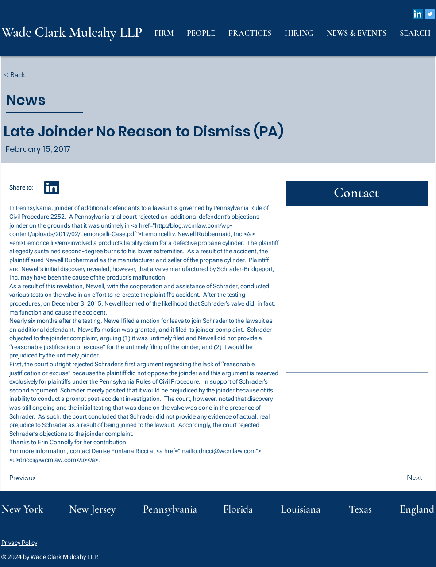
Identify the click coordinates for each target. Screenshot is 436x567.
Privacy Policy (19, 542)
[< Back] (33, 75)
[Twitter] (430, 14)
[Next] (400, 477)
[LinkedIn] (418, 14)
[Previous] (38, 478)
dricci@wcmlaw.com (227, 450)
